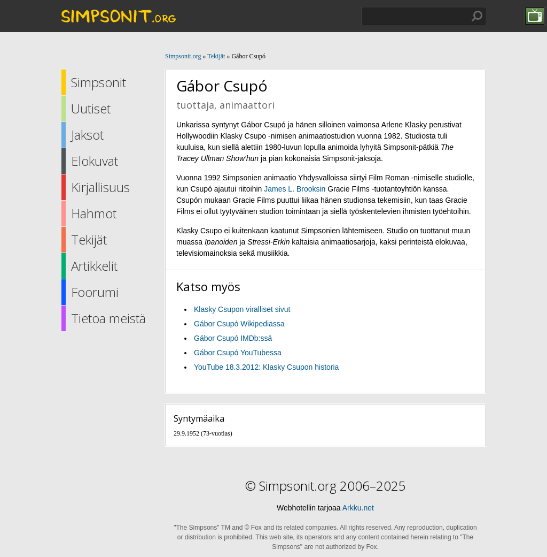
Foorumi (95, 292)
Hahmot (93, 213)
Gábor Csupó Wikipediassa (239, 323)
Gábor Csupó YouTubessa (238, 352)
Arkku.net (358, 507)
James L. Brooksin (294, 189)
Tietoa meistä (108, 318)
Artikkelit (94, 265)
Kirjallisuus (100, 187)
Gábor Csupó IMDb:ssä (233, 338)
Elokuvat (94, 161)
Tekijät (89, 239)
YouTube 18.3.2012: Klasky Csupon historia (266, 367)
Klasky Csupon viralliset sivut (242, 309)
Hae (477, 16)
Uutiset (91, 108)
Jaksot (87, 134)
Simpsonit (98, 82)
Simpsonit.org (183, 56)
